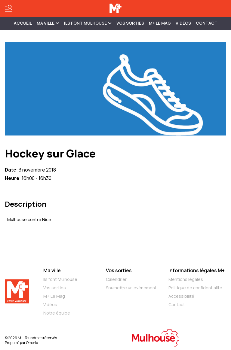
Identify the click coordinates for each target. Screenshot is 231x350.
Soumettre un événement (131, 288)
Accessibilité (181, 296)
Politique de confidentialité (195, 288)
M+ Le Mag (160, 23)
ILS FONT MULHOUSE (88, 23)
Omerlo (32, 342)
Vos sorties (130, 23)
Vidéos (183, 23)
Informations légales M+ (196, 270)
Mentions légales (185, 279)
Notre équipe (56, 313)
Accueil (23, 23)
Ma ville (52, 270)
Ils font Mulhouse (60, 279)
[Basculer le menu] (8, 8)
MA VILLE (48, 23)
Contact (206, 23)
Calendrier (116, 279)
